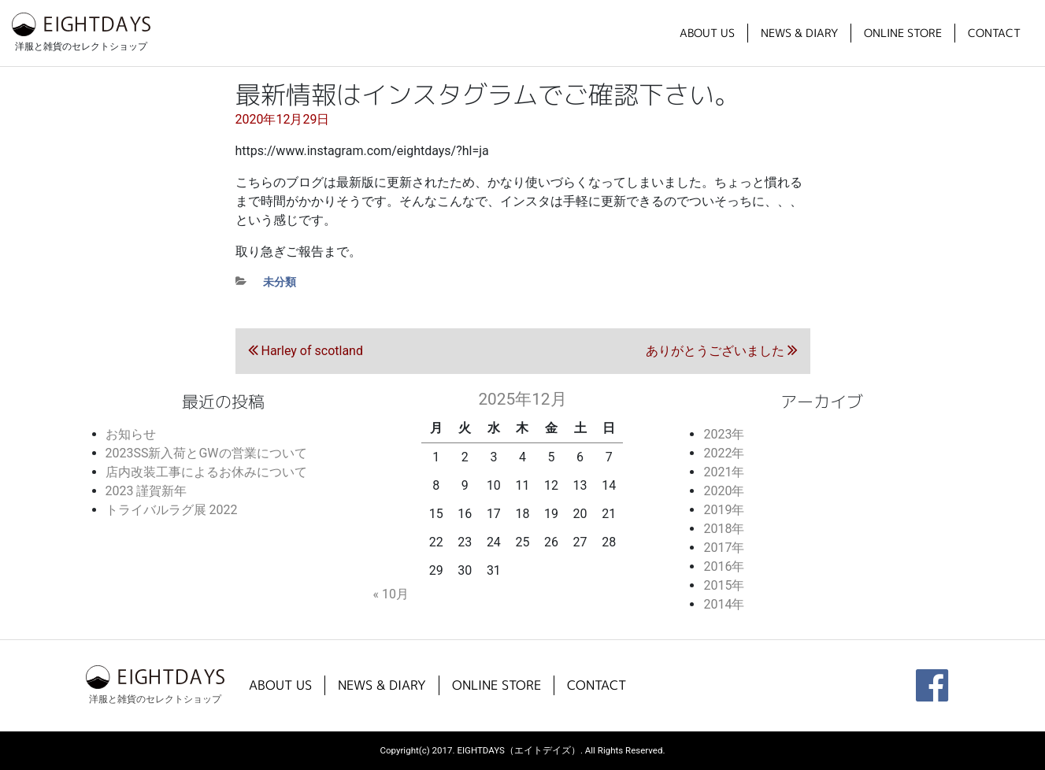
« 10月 (390, 594)
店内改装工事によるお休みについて (206, 472)
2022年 (723, 453)
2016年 (723, 566)
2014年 (723, 604)
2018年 (723, 528)
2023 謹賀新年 (146, 490)
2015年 (723, 585)
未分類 (279, 282)
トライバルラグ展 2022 (172, 509)
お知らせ (131, 434)
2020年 (723, 490)
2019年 (723, 509)
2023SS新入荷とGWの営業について (206, 453)
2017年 (723, 547)
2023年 (723, 434)
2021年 (723, 472)
